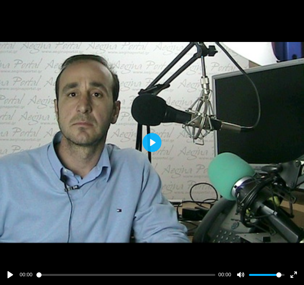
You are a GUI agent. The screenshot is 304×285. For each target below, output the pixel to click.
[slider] (125, 275)
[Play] (10, 274)
